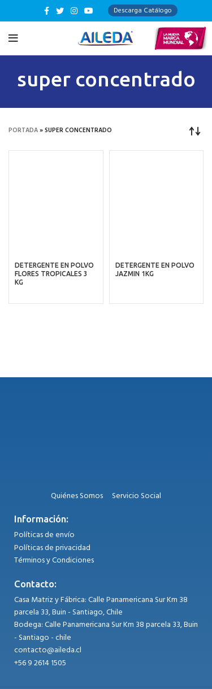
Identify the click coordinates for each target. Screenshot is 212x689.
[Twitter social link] (60, 10)
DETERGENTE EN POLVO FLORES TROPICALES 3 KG (54, 273)
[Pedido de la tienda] (195, 130)
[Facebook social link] (47, 10)
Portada (23, 130)
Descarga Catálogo (143, 10)
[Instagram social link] (74, 10)
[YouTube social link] (89, 10)
